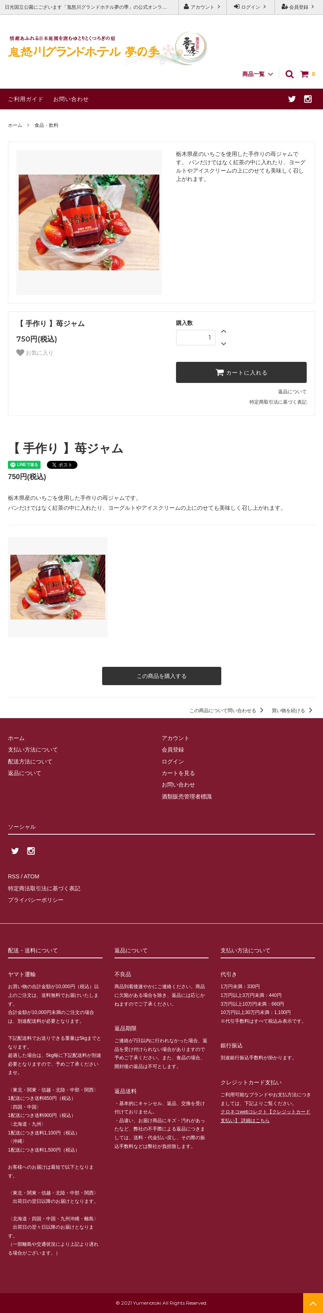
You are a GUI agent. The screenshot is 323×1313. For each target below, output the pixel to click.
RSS (13, 876)
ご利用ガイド (26, 99)
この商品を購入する (162, 676)
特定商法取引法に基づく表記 (44, 888)
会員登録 (299, 6)
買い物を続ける (293, 710)
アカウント (202, 6)
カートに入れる (241, 372)
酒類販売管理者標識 (187, 796)
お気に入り (35, 353)
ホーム (15, 125)
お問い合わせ (71, 99)
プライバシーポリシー (36, 900)
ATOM (31, 876)
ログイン (251, 6)
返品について (292, 391)
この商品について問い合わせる (228, 710)
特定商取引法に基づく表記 (278, 402)
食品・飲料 (46, 125)
